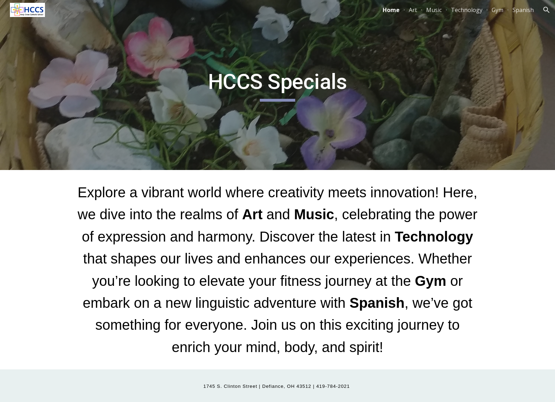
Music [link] (434, 10)
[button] (546, 9)
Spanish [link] (523, 10)
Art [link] (413, 10)
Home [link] (391, 10)
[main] (277, 85)
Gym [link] (497, 10)
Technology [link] (466, 10)
